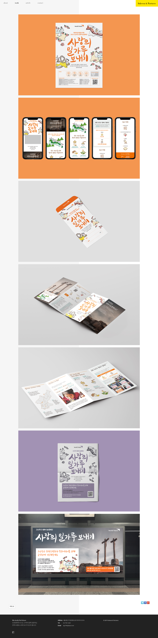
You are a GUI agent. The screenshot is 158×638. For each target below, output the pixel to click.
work (17, 3)
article (28, 3)
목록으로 (12, 606)
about (6, 3)
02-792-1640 (67, 623)
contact (40, 3)
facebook (13, 632)
